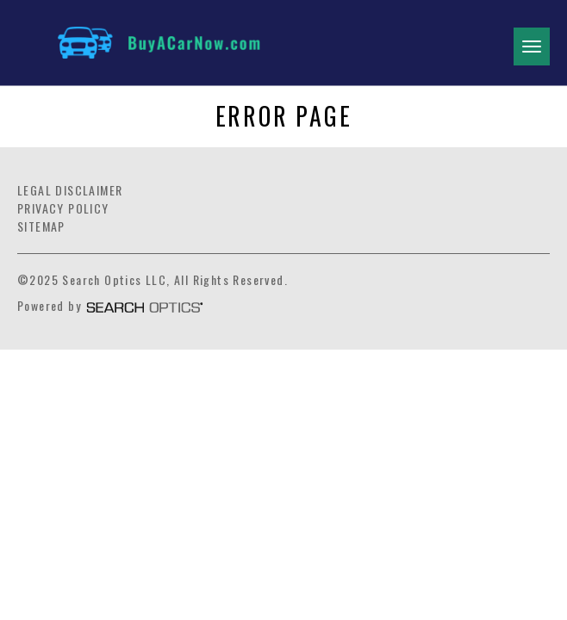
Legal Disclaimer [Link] (69, 190)
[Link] (235, 42)
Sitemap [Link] (41, 226)
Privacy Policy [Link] (63, 208)
